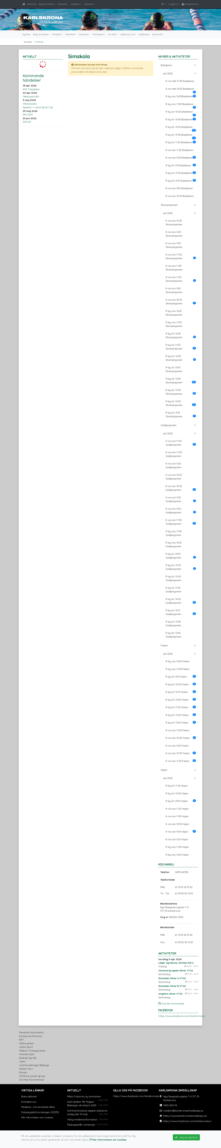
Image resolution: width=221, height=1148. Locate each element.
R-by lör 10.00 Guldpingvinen (173, 578)
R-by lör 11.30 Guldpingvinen (173, 589)
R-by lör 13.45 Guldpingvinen (173, 634)
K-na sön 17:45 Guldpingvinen (181, 522)
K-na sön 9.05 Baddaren (181, 157)
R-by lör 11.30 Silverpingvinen (181, 346)
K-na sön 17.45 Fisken (177, 730)
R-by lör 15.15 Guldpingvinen (181, 612)
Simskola (62, 4)
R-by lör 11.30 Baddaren (181, 142)
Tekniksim (70, 34)
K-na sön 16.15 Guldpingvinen (173, 465)
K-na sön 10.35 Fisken (181, 753)
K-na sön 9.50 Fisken (177, 745)
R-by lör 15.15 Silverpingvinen (181, 414)
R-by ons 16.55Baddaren (181, 96)
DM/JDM (28, 114)
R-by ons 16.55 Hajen (177, 854)
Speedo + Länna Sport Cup (38, 107)
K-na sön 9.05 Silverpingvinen (174, 245)
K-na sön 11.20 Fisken (181, 761)
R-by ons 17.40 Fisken (177, 669)
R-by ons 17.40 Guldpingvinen (174, 533)
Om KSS (112, 34)
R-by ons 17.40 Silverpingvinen (174, 324)
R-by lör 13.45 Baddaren (181, 135)
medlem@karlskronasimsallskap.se (183, 1110)
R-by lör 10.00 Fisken (181, 684)
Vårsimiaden (30, 103)
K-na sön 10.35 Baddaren (180, 196)
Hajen (164, 769)
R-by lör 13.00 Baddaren (181, 173)
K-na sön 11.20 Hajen (177, 808)
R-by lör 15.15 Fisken (181, 692)
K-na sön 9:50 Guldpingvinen (181, 510)
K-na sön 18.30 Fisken (181, 737)
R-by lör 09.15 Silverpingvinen (174, 369)
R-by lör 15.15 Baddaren (181, 180)
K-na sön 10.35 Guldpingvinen (174, 476)
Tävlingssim (98, 34)
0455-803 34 (170, 1105)
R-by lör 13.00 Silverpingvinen (181, 392)
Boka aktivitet (29, 1096)
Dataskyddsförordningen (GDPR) (40, 1112)
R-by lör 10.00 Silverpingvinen (181, 358)
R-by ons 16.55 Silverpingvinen (174, 312)
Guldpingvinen (168, 425)
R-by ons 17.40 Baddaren (181, 105)
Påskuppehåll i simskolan (81, 1124)
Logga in (173, 4)
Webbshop (144, 34)
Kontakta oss (28, 1101)
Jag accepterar (186, 1137)
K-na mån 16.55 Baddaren (181, 89)
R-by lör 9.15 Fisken (181, 676)
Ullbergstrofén (31, 96)
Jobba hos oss (127, 34)
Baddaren (166, 65)
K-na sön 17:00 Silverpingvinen (181, 256)
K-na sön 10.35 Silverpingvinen (174, 222)
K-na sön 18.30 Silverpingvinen (181, 301)
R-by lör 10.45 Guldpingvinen (173, 623)
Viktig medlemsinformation (82, 1119)
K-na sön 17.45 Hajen (177, 816)
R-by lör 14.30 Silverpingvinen (181, 403)
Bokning (32, 4)
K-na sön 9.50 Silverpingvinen (174, 290)
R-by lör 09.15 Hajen (181, 801)
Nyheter (26, 34)
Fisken (164, 645)
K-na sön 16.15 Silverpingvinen (174, 233)
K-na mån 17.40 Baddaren (180, 81)
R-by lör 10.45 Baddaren (181, 119)
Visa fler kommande (171, 1003)
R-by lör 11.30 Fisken (181, 707)
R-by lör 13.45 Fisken (181, 722)
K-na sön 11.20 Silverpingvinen (181, 279)
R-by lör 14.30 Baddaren (181, 128)
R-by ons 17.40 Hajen (177, 847)
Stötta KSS (157, 34)
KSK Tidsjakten (31, 89)
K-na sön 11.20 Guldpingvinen (181, 442)
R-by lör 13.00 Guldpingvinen (181, 567)
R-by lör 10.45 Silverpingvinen (181, 335)
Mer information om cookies (37, 1117)
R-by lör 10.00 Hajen (177, 793)
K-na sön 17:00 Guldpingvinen (174, 454)
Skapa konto (190, 4)
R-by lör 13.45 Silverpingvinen (181, 380)
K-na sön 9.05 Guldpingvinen (181, 499)
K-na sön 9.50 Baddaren (179, 188)
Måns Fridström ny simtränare (84, 1096)
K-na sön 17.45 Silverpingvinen (174, 267)
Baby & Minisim (46, 4)
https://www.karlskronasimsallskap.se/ (185, 1115)
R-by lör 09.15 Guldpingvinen (181, 555)
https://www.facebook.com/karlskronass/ (181, 1016)
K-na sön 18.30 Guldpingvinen (181, 488)
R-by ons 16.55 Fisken (177, 661)
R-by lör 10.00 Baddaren (181, 112)
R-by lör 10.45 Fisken (181, 699)
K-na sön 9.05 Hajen (181, 831)
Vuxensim (88, 4)
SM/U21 (27, 121)
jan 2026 (168, 73)
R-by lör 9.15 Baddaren (181, 165)
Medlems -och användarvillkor (38, 1106)
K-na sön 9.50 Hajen (177, 839)
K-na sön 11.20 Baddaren (179, 150)
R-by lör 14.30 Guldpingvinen (181, 601)
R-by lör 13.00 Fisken (181, 715)
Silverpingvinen (169, 204)
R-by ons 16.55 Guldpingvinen (174, 544)
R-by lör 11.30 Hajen (176, 785)
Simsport (75, 4)
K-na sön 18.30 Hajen (177, 824)
